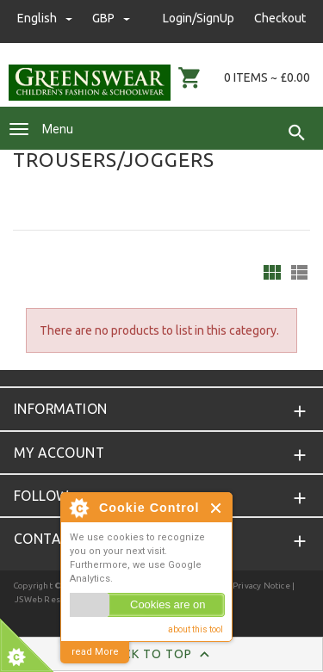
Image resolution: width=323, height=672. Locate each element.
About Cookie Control (78, 507)
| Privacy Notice (257, 585)
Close (216, 508)
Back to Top (161, 655)
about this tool (195, 629)
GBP (111, 18)
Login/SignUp (198, 18)
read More (95, 651)
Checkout (280, 18)
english (46, 18)
